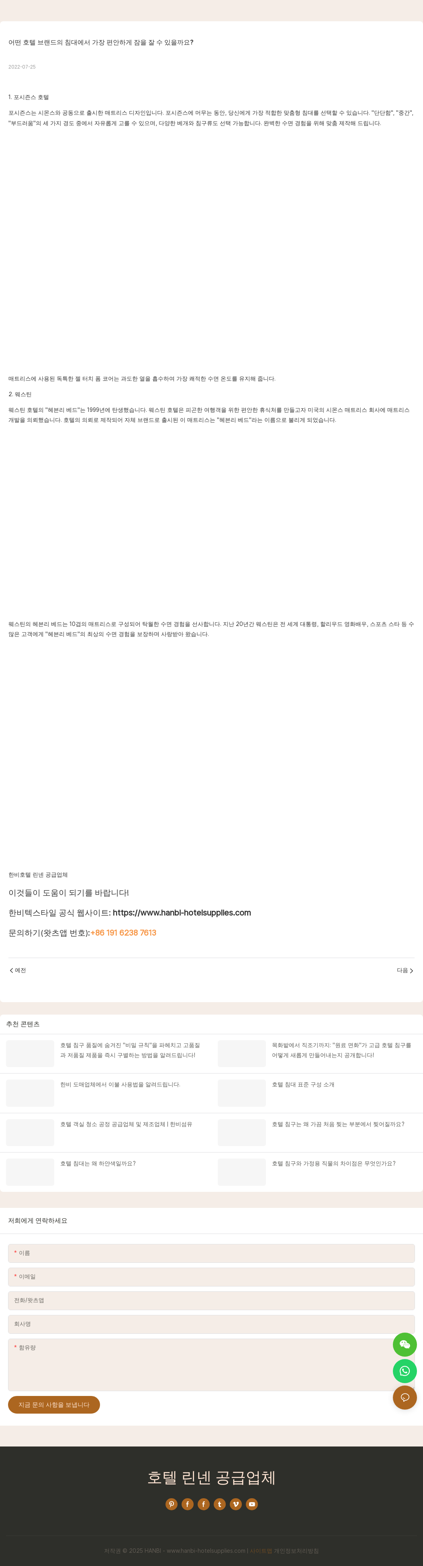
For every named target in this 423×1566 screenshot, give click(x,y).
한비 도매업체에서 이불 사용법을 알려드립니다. (120, 1084)
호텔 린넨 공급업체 (211, 1478)
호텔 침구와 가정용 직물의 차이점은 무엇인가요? (334, 1163)
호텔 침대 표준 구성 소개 (303, 1084)
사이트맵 (261, 1551)
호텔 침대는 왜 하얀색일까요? (98, 1163)
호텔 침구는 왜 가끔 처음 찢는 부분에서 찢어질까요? (338, 1124)
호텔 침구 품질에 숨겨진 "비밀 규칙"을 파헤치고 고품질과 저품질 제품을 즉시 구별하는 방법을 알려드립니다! (130, 1050)
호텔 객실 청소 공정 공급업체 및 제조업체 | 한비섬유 (126, 1124)
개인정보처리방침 (296, 1551)
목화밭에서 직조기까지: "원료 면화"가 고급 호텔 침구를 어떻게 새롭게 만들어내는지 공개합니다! (341, 1050)
